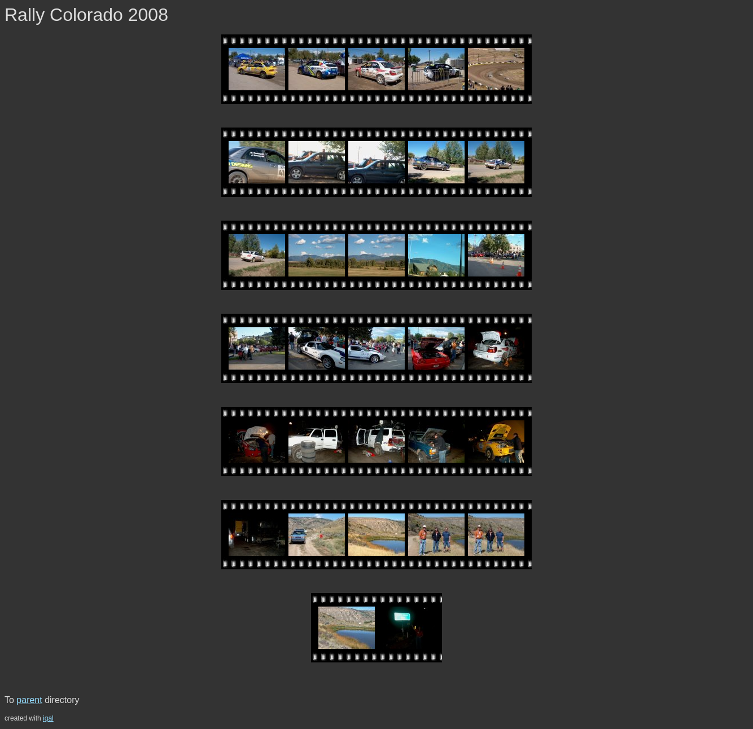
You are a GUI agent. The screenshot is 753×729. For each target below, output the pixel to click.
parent (29, 700)
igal (48, 718)
